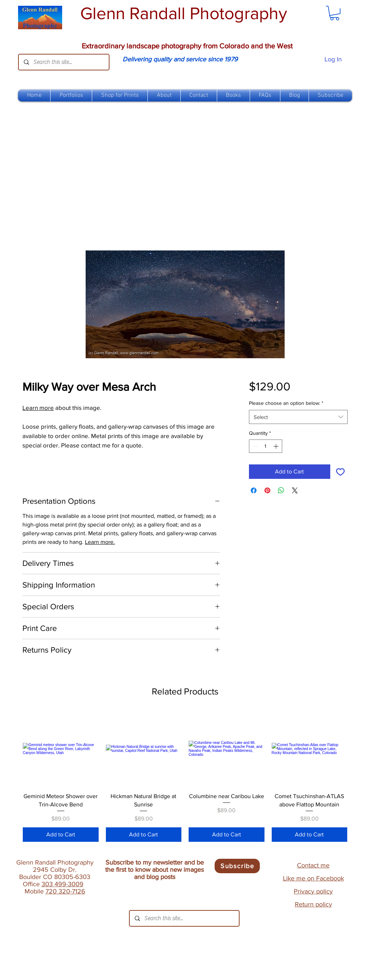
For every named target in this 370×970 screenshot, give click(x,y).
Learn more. (100, 542)
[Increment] (276, 446)
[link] (334, 13)
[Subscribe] (237, 866)
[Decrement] (254, 446)
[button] (119, 95)
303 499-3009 (62, 884)
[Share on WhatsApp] (281, 490)
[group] (185, 776)
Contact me (313, 865)
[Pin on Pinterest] (267, 490)
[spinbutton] (265, 446)
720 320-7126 (65, 891)
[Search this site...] (63, 62)
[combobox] (298, 417)
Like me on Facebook (313, 878)
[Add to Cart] (61, 834)
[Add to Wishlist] (340, 471)
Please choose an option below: (286, 403)
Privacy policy (313, 891)
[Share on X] (295, 490)
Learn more (38, 407)
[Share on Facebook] (253, 490)
